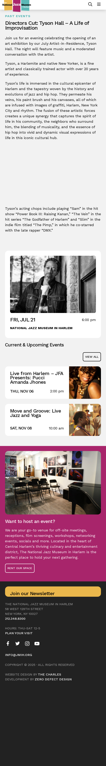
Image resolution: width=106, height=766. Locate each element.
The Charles (49, 674)
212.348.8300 (15, 618)
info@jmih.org (18, 655)
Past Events (17, 16)
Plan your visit (19, 633)
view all (92, 356)
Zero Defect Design (53, 679)
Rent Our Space (19, 568)
